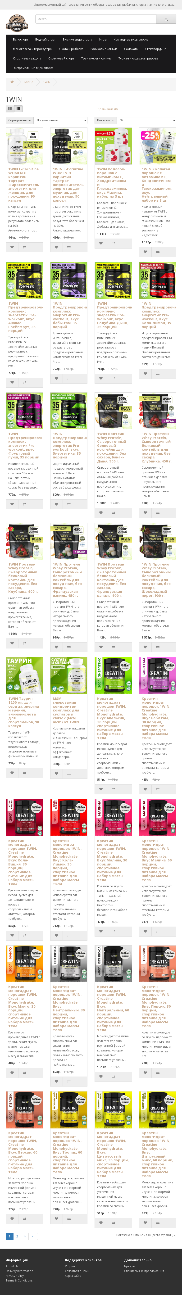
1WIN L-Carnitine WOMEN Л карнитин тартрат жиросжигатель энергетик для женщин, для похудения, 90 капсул (23, 185)
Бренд (28, 82)
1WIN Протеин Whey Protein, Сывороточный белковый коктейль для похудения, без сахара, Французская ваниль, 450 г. (67, 580)
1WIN (46, 82)
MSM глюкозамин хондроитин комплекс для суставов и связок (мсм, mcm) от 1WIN (66, 710)
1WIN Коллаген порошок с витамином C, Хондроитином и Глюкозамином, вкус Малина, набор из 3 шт (112, 183)
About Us (12, 1266)
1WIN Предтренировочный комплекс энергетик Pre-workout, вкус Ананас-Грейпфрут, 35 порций (28, 317)
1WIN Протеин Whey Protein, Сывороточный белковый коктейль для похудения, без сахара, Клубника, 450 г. (157, 447)
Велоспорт (20, 39)
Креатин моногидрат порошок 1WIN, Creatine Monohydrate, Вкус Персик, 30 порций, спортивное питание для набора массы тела (156, 1006)
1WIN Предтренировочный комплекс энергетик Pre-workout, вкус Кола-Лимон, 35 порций (162, 315)
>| (33, 1236)
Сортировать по (19, 120)
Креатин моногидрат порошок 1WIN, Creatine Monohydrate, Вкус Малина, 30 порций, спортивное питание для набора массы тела (112, 860)
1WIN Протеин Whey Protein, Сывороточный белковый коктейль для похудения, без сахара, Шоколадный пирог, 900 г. (156, 580)
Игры (103, 39)
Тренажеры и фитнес (96, 58)
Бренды (129, 1266)
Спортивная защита (27, 58)
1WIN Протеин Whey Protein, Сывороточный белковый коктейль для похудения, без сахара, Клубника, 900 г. (23, 578)
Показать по (105, 120)
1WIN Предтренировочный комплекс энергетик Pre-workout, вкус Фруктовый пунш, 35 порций (28, 445)
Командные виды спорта (131, 39)
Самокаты (131, 49)
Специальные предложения (144, 1271)
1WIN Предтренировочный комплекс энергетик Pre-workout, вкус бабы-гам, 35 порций (73, 315)
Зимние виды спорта (77, 39)
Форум (70, 1266)
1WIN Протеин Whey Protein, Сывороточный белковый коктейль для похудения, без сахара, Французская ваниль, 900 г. (111, 580)
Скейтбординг (155, 49)
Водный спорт (45, 39)
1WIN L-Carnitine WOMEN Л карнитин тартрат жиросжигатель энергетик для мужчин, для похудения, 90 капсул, (68, 185)
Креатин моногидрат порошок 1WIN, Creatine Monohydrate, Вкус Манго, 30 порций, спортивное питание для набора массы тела (22, 1006)
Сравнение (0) (108, 109)
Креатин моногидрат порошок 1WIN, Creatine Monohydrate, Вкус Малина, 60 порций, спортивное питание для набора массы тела (157, 860)
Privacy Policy (15, 1276)
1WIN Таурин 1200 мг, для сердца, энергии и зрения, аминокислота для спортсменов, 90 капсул (23, 712)
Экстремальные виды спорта (33, 68)
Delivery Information (19, 1271)
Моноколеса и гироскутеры (32, 49)
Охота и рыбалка (71, 49)
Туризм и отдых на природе (138, 58)
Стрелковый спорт (61, 58)
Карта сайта (73, 1276)
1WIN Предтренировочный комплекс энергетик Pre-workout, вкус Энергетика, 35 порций (73, 445)
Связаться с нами (77, 1271)
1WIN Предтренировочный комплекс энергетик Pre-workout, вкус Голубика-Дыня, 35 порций (117, 315)
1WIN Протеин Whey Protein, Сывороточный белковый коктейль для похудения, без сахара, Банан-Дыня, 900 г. (111, 447)
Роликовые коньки (104, 49)
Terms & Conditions (19, 1280)
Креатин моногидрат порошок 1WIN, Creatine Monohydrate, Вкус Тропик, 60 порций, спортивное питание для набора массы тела (67, 1152)
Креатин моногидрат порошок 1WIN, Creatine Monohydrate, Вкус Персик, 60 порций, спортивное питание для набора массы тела (22, 1152)
